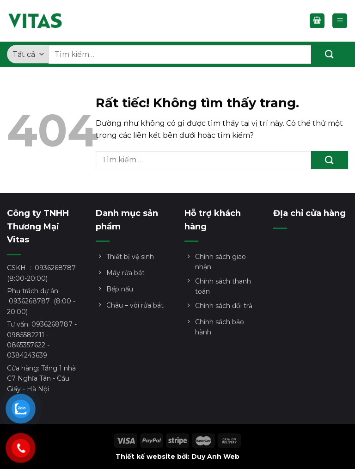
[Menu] (339, 21)
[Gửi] (329, 54)
